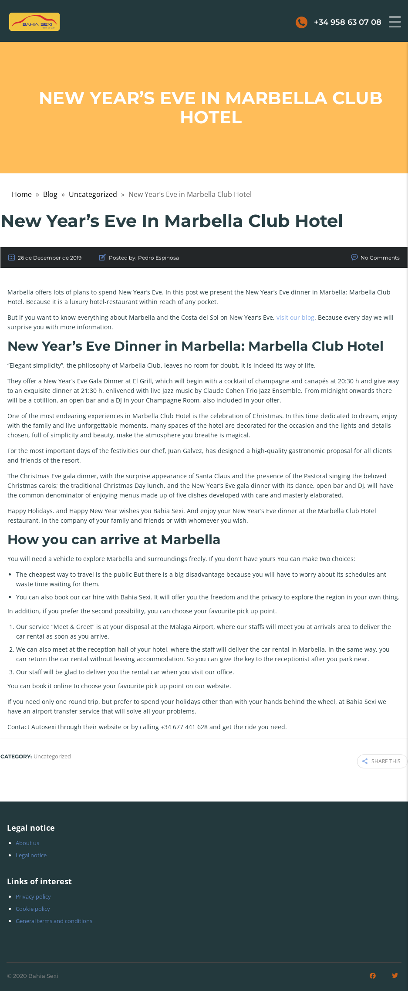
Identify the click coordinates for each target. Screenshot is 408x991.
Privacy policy (33, 895)
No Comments (380, 257)
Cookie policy (33, 907)
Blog (50, 194)
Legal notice (31, 854)
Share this (381, 760)
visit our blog (295, 317)
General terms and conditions (54, 919)
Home (22, 194)
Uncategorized (93, 194)
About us (27, 842)
